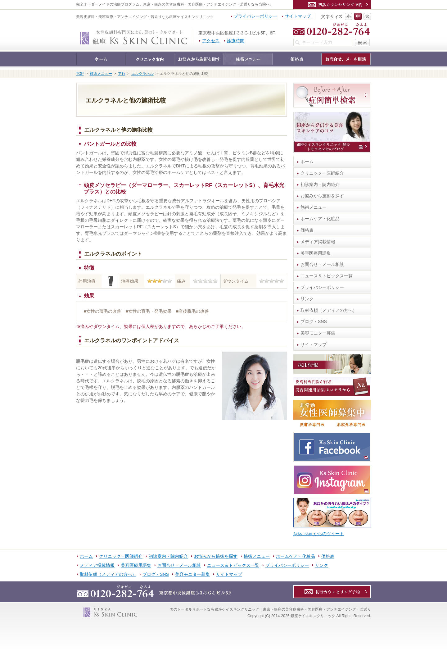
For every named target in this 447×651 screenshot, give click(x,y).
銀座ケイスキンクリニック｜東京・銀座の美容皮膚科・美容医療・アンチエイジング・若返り (292, 609)
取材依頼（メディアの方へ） (328, 310)
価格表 (307, 230)
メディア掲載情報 (317, 241)
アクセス (210, 40)
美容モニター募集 (317, 332)
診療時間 (235, 40)
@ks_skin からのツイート (318, 533)
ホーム (307, 161)
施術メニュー (313, 207)
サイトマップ (313, 344)
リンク (307, 298)
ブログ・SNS (313, 321)
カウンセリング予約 (332, 4)
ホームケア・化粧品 (320, 218)
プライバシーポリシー (322, 287)
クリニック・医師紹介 (322, 173)
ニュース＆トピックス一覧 (326, 275)
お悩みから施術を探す (322, 195)
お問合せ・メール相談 (322, 264)
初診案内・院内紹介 (320, 184)
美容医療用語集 (315, 253)
